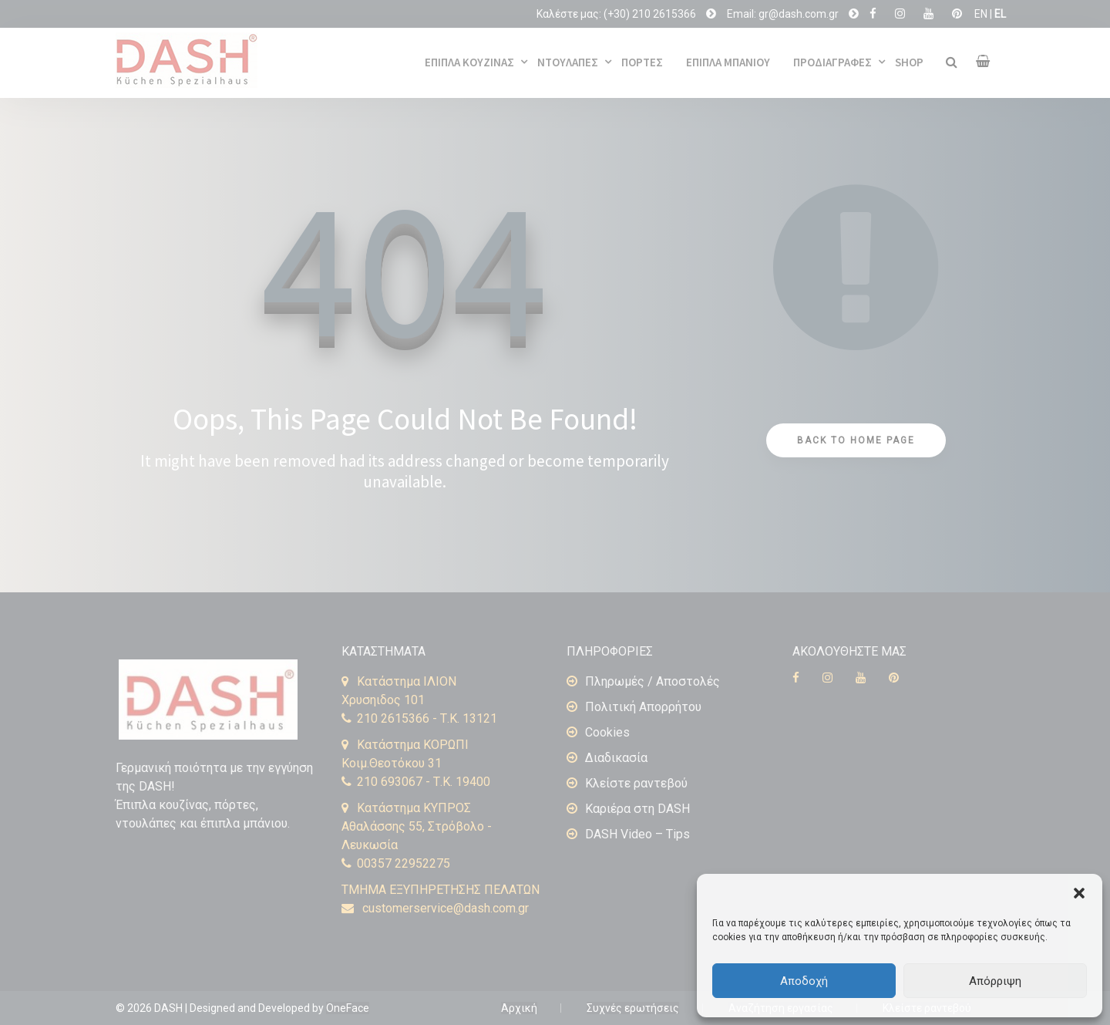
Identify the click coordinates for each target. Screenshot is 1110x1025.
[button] (1079, 893)
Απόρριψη (995, 981)
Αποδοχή (804, 981)
